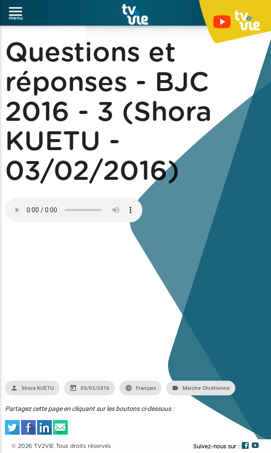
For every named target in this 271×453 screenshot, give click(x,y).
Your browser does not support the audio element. (73, 210)
